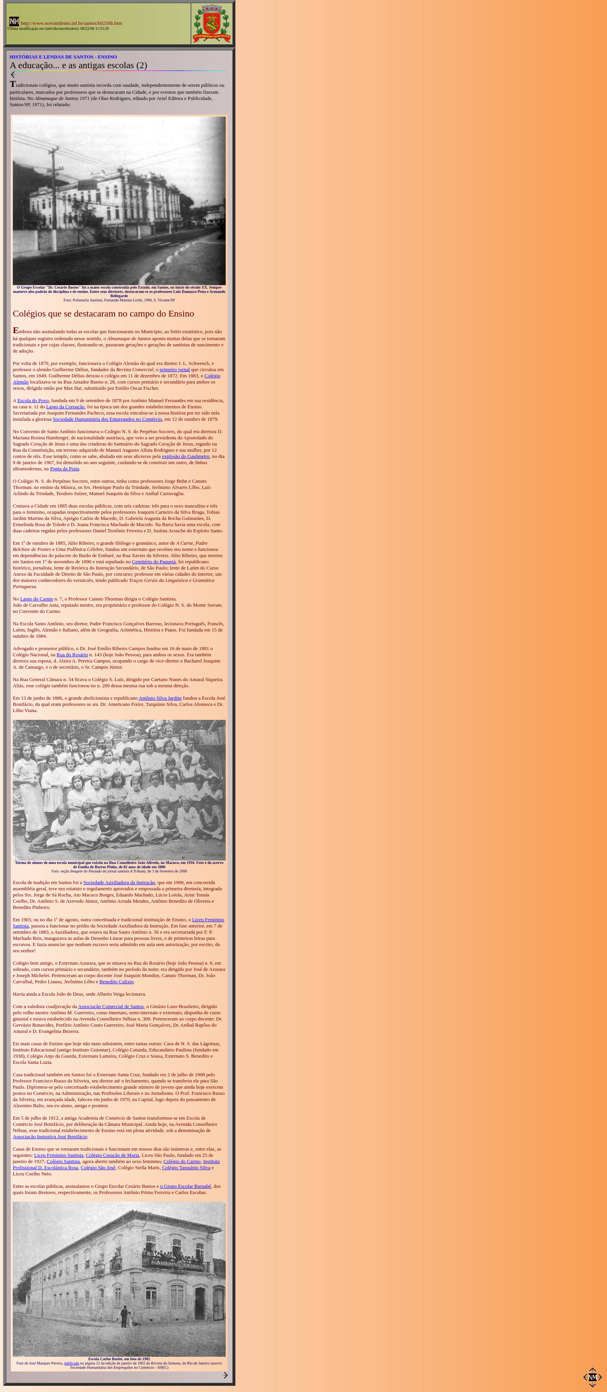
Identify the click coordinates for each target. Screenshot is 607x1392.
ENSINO (107, 57)
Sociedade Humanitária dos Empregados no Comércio (107, 419)
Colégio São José (98, 1167)
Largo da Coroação (65, 407)
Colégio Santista (63, 1161)
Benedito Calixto (116, 981)
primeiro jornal (174, 369)
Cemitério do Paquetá (154, 561)
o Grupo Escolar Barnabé (185, 1186)
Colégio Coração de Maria (112, 1155)
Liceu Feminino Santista (58, 1155)
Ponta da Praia (64, 468)
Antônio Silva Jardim (160, 698)
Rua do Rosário (72, 654)
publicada (71, 1363)
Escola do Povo (33, 400)
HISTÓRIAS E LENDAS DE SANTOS (52, 57)
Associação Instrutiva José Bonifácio (50, 1136)
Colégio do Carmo (182, 1161)
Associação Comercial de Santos (111, 1006)
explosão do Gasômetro (186, 456)
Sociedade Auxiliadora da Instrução (119, 882)
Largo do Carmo (36, 599)
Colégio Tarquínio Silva (186, 1167)
